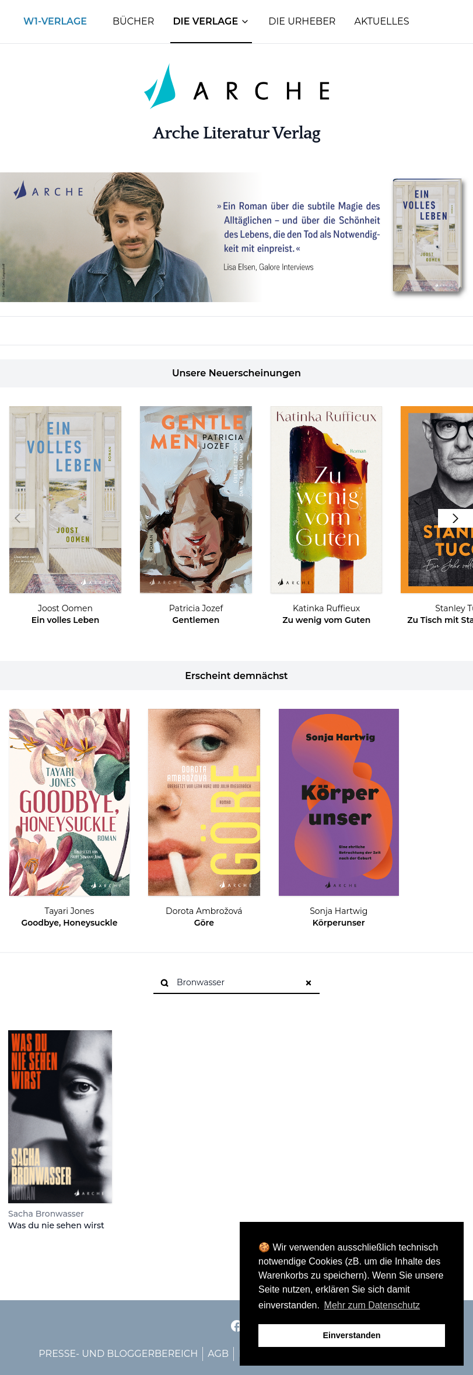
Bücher (133, 21)
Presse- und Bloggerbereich (118, 1353)
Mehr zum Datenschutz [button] (372, 1305)
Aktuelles (381, 21)
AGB (218, 1353)
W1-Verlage (55, 21)
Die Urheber (301, 21)
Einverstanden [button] (351, 1335)
